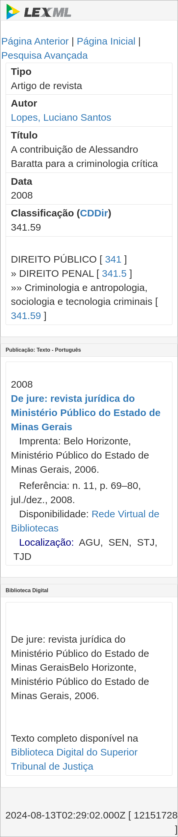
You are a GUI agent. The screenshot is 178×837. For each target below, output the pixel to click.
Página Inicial (106, 41)
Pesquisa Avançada (44, 55)
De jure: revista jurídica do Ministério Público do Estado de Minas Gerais (86, 412)
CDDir (94, 213)
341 (113, 259)
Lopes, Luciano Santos (61, 117)
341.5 (114, 273)
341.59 (26, 315)
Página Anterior (35, 41)
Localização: (46, 542)
